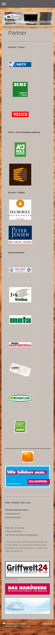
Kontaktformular (31, 535)
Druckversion (10, 623)
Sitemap (22, 623)
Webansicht (47, 623)
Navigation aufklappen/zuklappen (27, 4)
